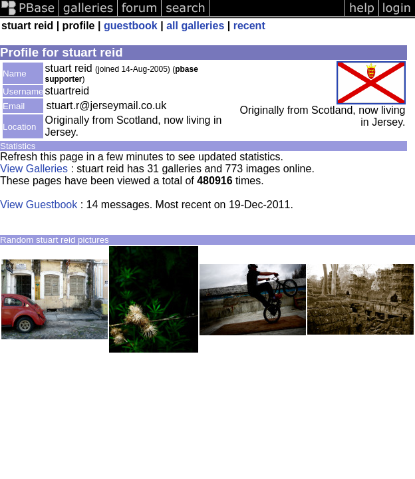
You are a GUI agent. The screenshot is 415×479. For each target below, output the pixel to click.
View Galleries (34, 168)
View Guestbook (38, 204)
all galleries (195, 25)
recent (249, 25)
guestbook (131, 25)
